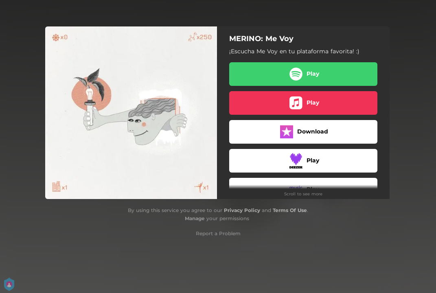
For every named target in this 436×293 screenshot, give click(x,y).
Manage (195, 218)
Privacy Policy (242, 210)
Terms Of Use (290, 210)
